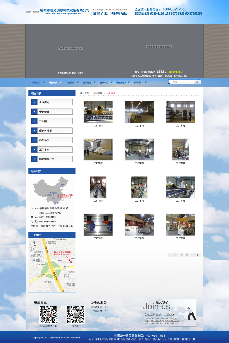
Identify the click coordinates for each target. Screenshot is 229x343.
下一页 (195, 255)
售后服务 (87, 82)
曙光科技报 (45, 130)
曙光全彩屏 (121, 82)
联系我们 (138, 82)
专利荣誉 (44, 111)
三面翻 (43, 121)
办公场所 (44, 140)
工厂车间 (44, 149)
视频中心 (104, 82)
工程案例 (70, 82)
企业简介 (44, 102)
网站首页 (36, 82)
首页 (87, 93)
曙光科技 (53, 82)
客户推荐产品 (46, 159)
